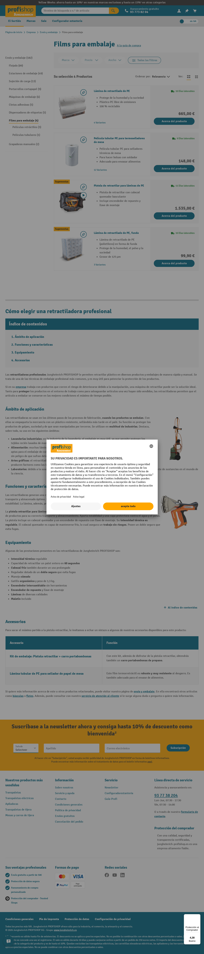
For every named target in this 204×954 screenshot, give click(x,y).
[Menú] (198, 916)
